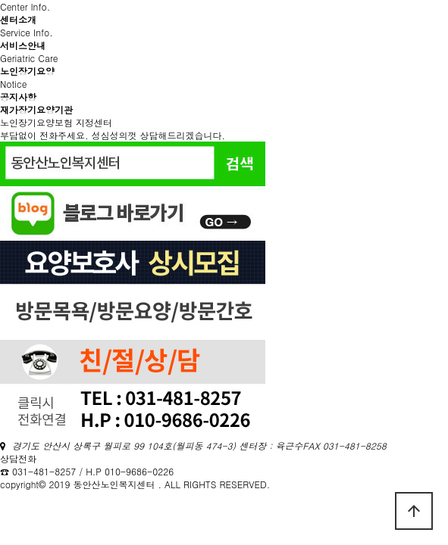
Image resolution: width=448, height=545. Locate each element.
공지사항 (18, 96)
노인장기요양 (27, 70)
